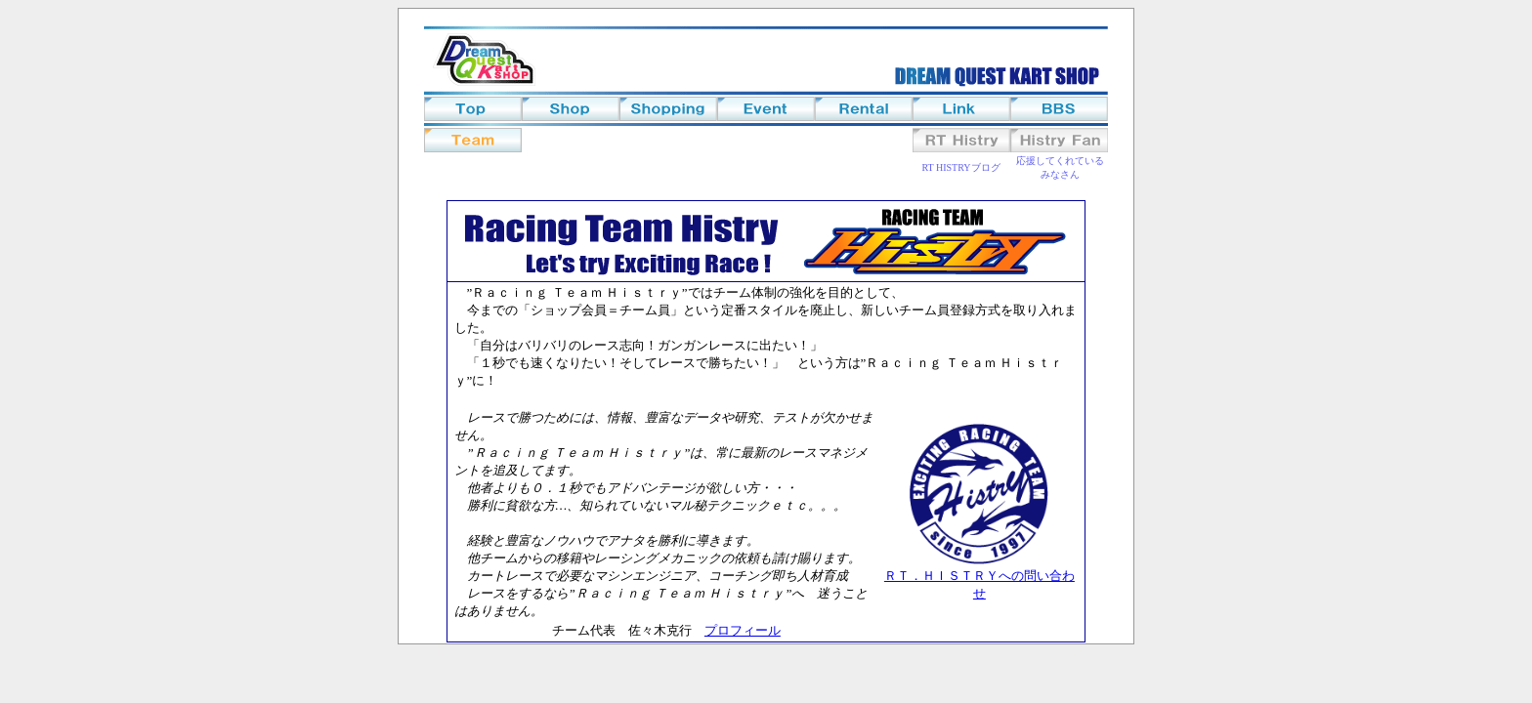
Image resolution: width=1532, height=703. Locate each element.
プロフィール (742, 630)
